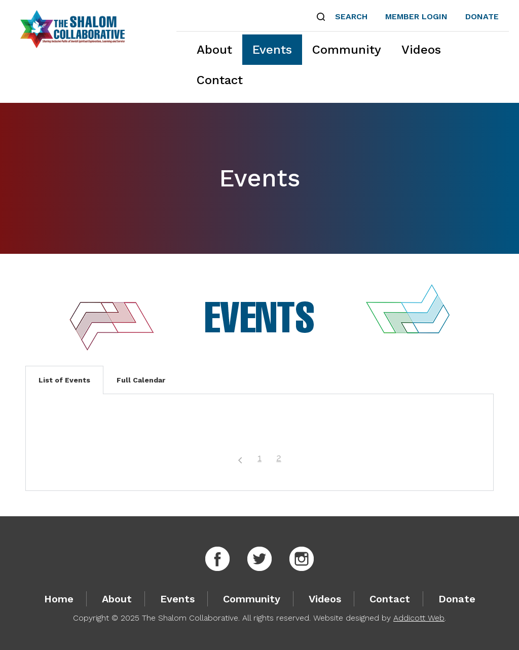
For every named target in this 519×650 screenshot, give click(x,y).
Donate (482, 16)
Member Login (416, 16)
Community (346, 50)
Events (272, 50)
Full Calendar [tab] (141, 380)
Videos (421, 50)
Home (58, 599)
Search (351, 16)
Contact (220, 80)
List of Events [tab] (64, 380)
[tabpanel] (259, 442)
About (214, 50)
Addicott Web (418, 618)
